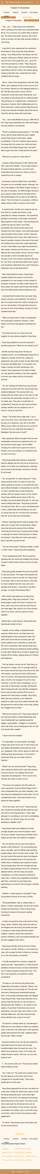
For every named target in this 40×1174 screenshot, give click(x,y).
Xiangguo (5, 1149)
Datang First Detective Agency (12, 1152)
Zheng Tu (29, 1160)
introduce (24, 12)
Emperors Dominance (21, 1160)
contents (15, 12)
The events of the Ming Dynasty (12, 1160)
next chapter (33, 12)
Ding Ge (28, 1152)
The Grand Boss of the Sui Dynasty (13, 1156)
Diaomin (28, 1149)
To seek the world (20, 1149)
